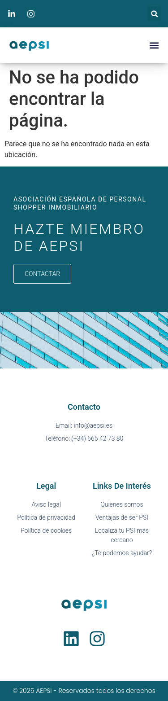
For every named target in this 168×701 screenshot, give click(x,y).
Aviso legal (45, 504)
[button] (154, 14)
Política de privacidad (46, 517)
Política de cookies (46, 530)
